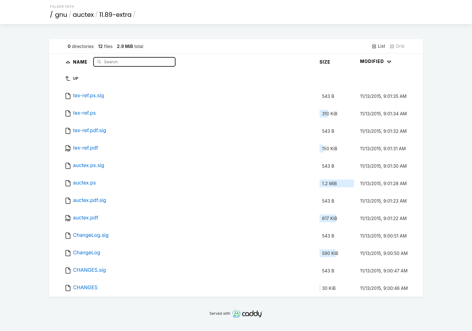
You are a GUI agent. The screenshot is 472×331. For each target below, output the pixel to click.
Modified (376, 61)
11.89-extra (115, 14)
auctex (83, 14)
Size (325, 62)
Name (81, 61)
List (378, 46)
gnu (61, 14)
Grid (396, 46)
